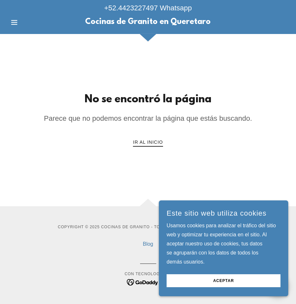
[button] (29, 22)
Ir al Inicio (148, 142)
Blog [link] (148, 244)
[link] (148, 22)
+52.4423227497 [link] (131, 8)
